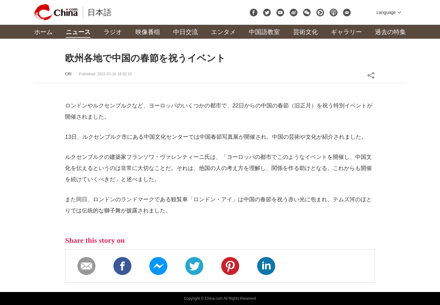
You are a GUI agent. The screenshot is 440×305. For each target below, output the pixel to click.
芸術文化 (305, 31)
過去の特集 (390, 31)
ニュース (78, 31)
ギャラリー (346, 31)
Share (371, 75)
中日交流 (185, 31)
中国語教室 (264, 31)
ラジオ (112, 31)
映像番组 (147, 31)
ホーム (43, 31)
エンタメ (223, 31)
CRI (68, 74)
